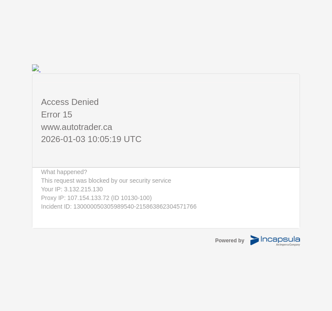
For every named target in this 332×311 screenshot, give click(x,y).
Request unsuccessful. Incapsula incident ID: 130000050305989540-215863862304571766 (166, 155)
